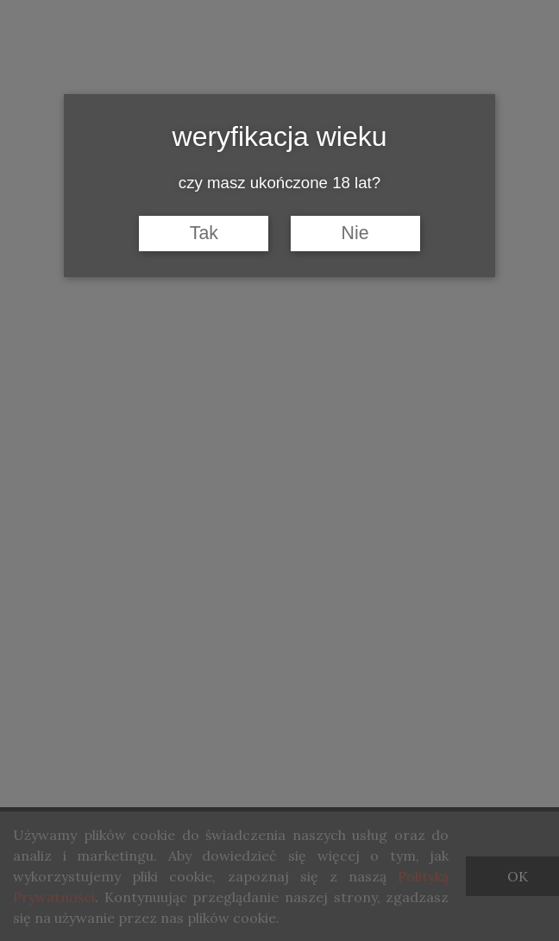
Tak (204, 233)
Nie (355, 233)
